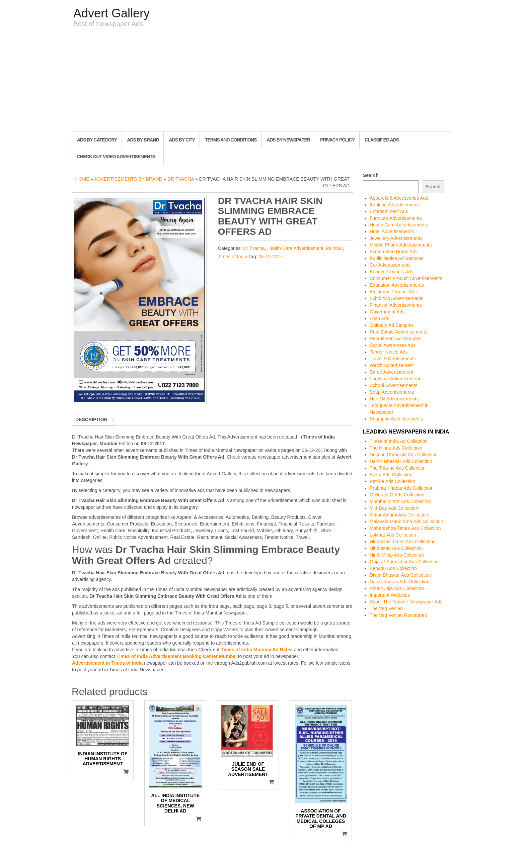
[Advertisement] (262, 81)
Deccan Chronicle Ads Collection (404, 454)
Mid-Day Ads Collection (394, 508)
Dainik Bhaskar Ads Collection (401, 461)
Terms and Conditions (230, 139)
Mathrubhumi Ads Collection (399, 514)
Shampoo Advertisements (396, 418)
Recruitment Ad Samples (395, 338)
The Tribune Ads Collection (398, 468)
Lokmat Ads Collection (393, 535)
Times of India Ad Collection (399, 441)
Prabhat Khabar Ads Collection (402, 488)
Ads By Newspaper (288, 139)
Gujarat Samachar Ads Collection (404, 561)
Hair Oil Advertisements (394, 398)
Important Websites (390, 595)
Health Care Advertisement (295, 248)
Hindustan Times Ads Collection (403, 541)
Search (371, 175)
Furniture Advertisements (396, 218)
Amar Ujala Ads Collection (397, 588)
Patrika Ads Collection (392, 481)
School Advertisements (393, 385)
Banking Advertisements (395, 204)
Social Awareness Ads (393, 345)
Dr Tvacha (180, 179)
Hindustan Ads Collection (396, 548)
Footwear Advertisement (395, 378)
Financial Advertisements (396, 305)
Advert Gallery (111, 13)
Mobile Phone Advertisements (401, 245)
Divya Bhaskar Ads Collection (400, 575)
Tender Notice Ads (389, 352)
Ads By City (182, 139)
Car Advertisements (390, 265)
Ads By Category (97, 139)
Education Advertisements (397, 285)
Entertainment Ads (389, 211)
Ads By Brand (143, 139)
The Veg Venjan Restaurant (398, 615)
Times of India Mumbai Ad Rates (257, 649)
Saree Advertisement (391, 372)
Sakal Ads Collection (391, 474)
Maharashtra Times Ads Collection (405, 528)
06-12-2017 (270, 256)
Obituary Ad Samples (392, 325)
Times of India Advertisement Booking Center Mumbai (177, 656)
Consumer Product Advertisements (406, 278)
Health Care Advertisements (399, 224)
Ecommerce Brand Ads (394, 251)
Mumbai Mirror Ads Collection (400, 501)
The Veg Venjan (386, 608)
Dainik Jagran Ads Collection (399, 581)
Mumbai (334, 248)
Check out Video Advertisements (116, 156)
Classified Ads (382, 139)
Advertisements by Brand (128, 179)
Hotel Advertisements (392, 231)
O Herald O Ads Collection (397, 494)
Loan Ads (379, 318)
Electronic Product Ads (393, 291)
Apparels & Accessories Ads (399, 198)
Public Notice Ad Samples (396, 258)
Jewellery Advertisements (396, 238)
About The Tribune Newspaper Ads (406, 601)
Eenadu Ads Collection (393, 568)
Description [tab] (91, 419)
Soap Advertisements (392, 392)
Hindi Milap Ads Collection (397, 555)
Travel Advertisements (393, 358)
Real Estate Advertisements (398, 332)
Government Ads (387, 311)
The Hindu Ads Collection (396, 448)
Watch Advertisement (392, 365)
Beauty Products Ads (391, 271)
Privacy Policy (337, 139)
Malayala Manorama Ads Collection (406, 521)
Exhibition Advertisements (396, 298)
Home (82, 179)
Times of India (232, 256)
